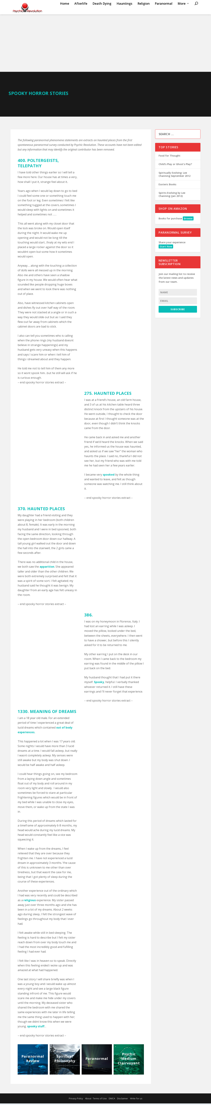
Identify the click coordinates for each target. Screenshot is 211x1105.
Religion (143, 11)
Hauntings (124, 11)
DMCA (112, 1100)
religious (29, 902)
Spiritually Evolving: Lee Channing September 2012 (174, 176)
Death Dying (102, 11)
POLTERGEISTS (42, 162)
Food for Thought (169, 157)
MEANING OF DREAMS (53, 713)
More (182, 11)
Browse (188, 220)
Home (64, 11)
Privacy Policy (76, 1100)
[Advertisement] (105, 47)
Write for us (136, 1100)
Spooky (99, 683)
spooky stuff (35, 1028)
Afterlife (80, 11)
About (88, 1100)
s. (34, 734)
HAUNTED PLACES (112, 395)
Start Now (166, 248)
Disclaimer (122, 1100)
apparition (47, 568)
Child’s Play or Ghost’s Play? (175, 165)
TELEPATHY (30, 167)
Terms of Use (100, 1100)
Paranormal (163, 11)
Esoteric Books (167, 186)
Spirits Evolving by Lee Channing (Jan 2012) (172, 196)
